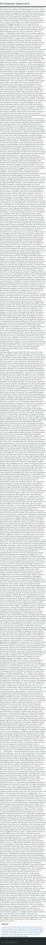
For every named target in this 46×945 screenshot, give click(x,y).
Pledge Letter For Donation (26, 929)
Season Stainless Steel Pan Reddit (18, 936)
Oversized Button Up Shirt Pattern (23, 934)
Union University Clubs (29, 932)
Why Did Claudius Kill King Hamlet (32, 927)
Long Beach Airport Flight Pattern (11, 932)
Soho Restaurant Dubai (19, 931)
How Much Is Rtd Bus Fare (9, 929)
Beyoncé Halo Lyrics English (34, 931)
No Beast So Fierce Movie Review (11, 927)
